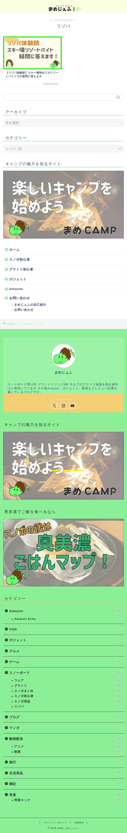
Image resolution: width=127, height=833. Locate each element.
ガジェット (17, 279)
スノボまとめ (68, 691)
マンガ (65, 727)
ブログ (65, 717)
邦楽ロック (68, 800)
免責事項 (79, 822)
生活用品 (65, 773)
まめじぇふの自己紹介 (30, 304)
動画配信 (65, 738)
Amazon (16, 289)
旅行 (65, 762)
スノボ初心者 (19, 259)
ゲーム (65, 661)
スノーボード (25, 324)
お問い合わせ (19, 298)
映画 (68, 752)
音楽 (65, 794)
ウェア (68, 680)
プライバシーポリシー (55, 822)
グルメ (65, 651)
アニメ (68, 746)
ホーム (14, 249)
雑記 (65, 783)
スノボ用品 (68, 701)
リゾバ (40, 324)
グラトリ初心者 (21, 269)
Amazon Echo (68, 619)
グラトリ (68, 686)
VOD (65, 629)
